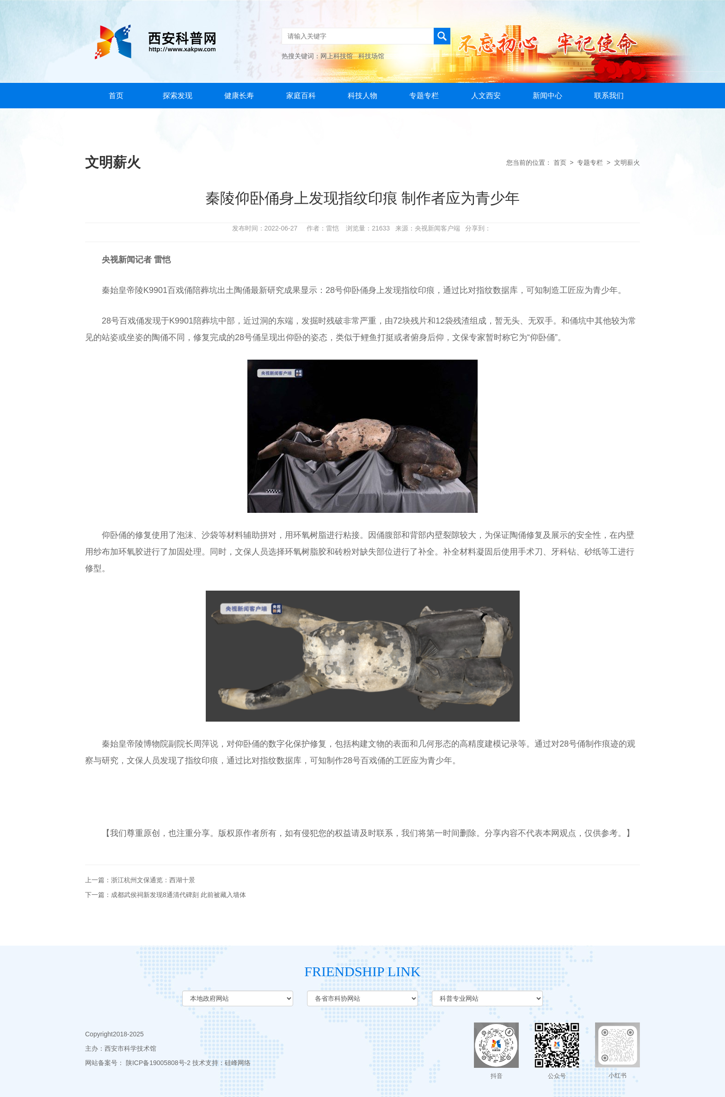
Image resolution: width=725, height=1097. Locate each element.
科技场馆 (371, 56)
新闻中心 (547, 96)
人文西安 (486, 96)
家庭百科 (301, 96)
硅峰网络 (238, 1062)
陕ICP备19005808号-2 (158, 1062)
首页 (116, 96)
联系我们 (609, 96)
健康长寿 (239, 96)
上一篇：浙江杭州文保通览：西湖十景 (140, 880)
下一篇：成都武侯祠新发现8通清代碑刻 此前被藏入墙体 (165, 894)
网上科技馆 (336, 56)
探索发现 (177, 96)
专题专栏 (424, 96)
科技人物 (362, 96)
